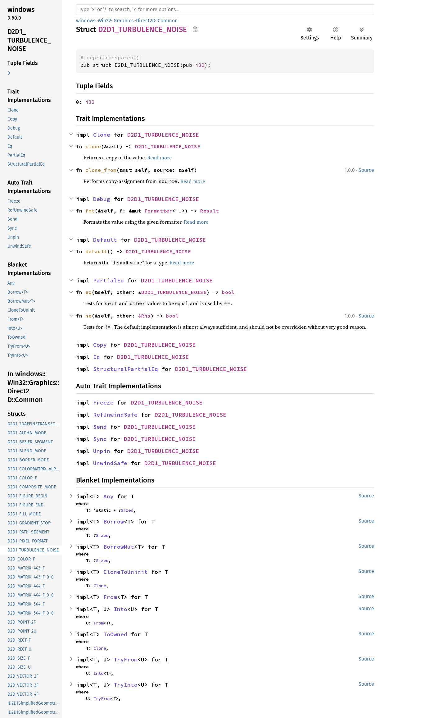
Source (366, 170)
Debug (101, 199)
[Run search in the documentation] (225, 9)
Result (209, 211)
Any (108, 496)
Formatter (158, 211)
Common (168, 21)
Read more (159, 157)
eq (88, 292)
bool (228, 292)
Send (100, 426)
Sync (100, 438)
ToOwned (115, 634)
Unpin (101, 451)
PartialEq (108, 280)
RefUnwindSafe (115, 414)
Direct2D (145, 21)
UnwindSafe (110, 463)
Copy (100, 344)
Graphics (123, 21)
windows (85, 21)
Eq (96, 356)
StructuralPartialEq (125, 369)
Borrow (113, 521)
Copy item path (195, 29)
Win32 (104, 21)
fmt (90, 211)
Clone (101, 134)
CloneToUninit (125, 571)
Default (105, 239)
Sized (127, 510)
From (110, 597)
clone (93, 146)
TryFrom (126, 659)
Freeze (103, 402)
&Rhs (144, 316)
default (96, 251)
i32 (200, 65)
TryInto (126, 684)
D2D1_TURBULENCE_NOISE (163, 134)
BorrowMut (118, 546)
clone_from (100, 170)
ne (88, 316)
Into (120, 609)
